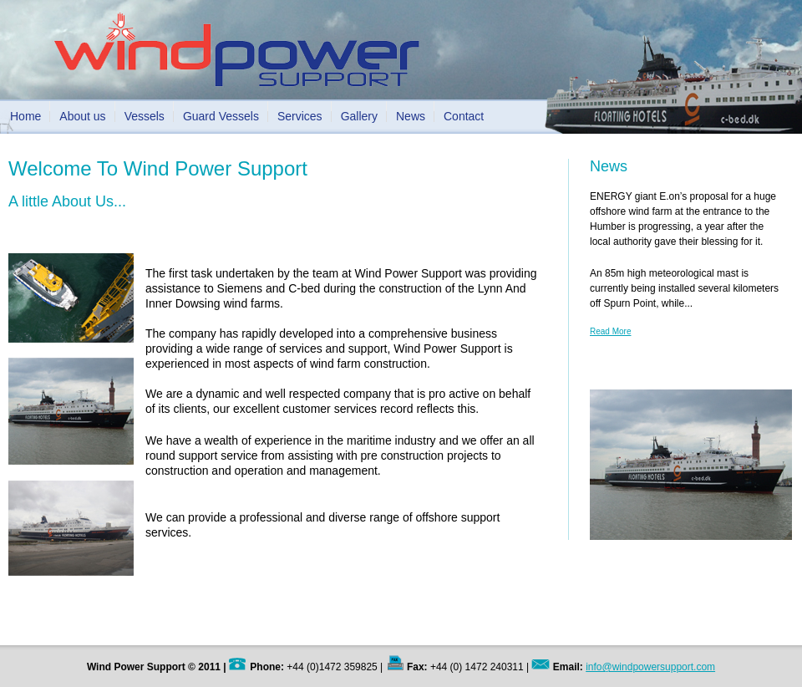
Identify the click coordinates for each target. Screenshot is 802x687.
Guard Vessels (221, 116)
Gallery (359, 116)
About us (82, 116)
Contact (464, 116)
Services (299, 116)
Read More (610, 331)
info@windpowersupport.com (650, 667)
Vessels (144, 116)
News (410, 116)
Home (25, 116)
